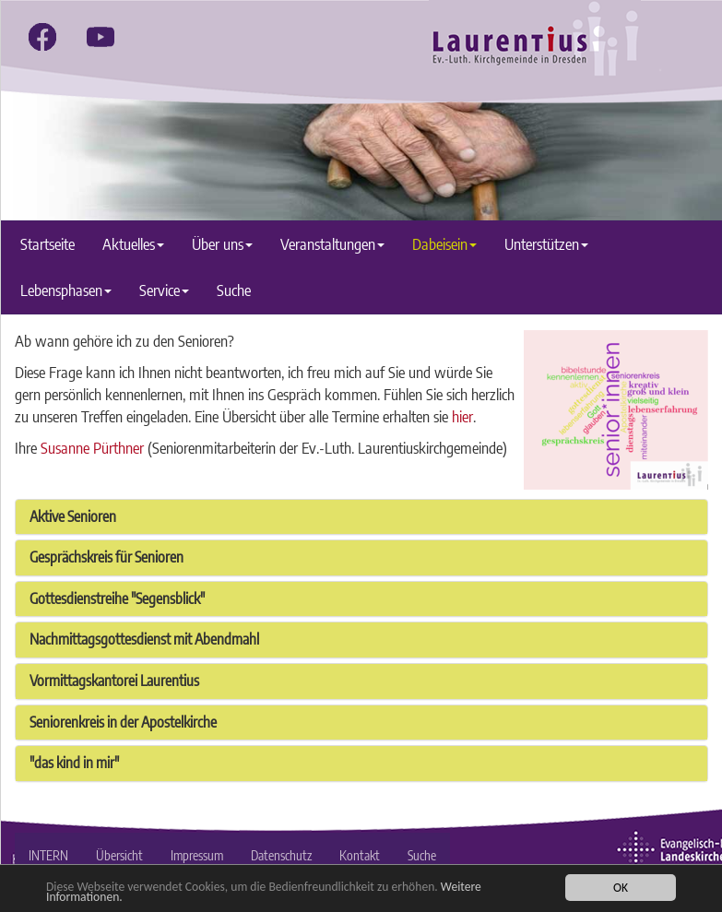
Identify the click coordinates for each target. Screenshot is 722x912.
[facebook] (42, 37)
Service (164, 290)
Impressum (197, 855)
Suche (234, 290)
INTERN (48, 855)
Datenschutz (281, 855)
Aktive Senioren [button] (73, 516)
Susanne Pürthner (92, 447)
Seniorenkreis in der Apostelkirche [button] (123, 722)
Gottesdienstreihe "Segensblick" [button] (117, 598)
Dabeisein (444, 244)
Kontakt (359, 855)
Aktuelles (133, 244)
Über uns (222, 244)
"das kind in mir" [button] (74, 762)
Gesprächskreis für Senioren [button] (106, 557)
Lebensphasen (66, 290)
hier (462, 416)
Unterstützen (546, 244)
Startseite (47, 244)
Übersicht (119, 855)
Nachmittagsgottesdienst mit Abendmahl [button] (144, 639)
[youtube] (100, 37)
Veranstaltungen (332, 244)
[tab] (361, 517)
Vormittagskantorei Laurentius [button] (114, 680)
